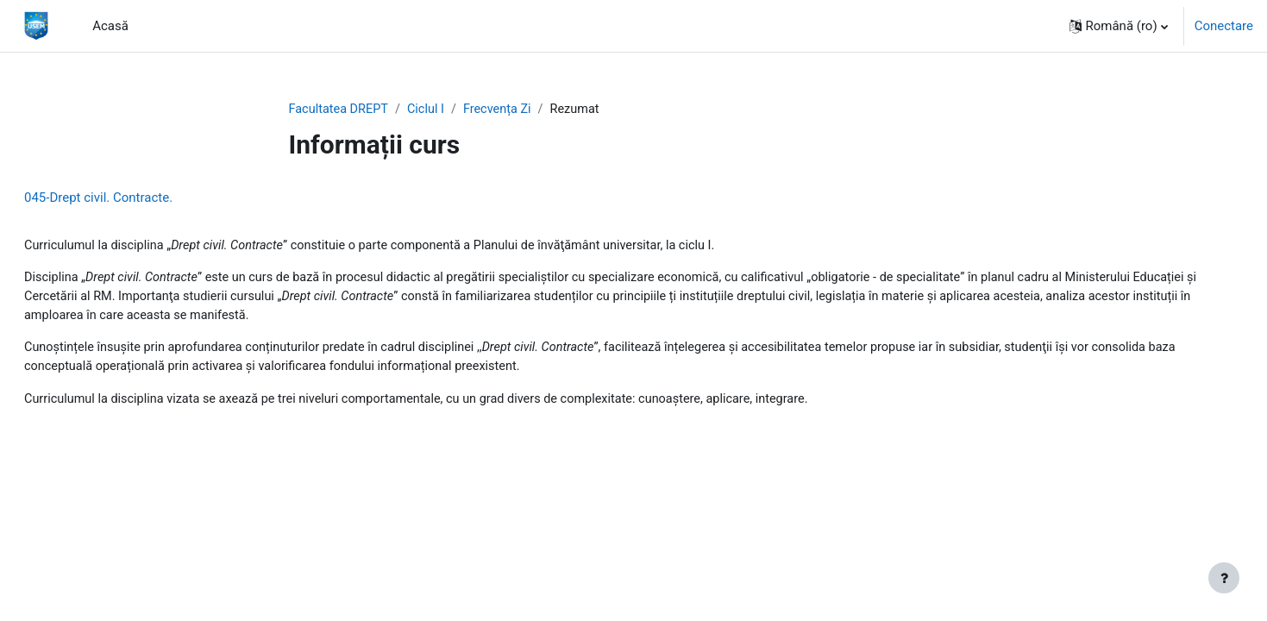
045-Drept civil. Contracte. (140, 198)
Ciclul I (430, 109)
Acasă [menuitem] (110, 26)
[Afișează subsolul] (1223, 577)
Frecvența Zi (503, 109)
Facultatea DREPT (340, 109)
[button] (1118, 26)
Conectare (1224, 26)
